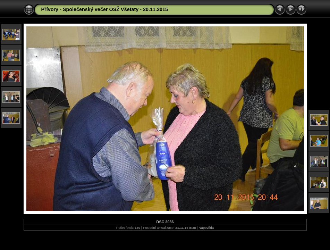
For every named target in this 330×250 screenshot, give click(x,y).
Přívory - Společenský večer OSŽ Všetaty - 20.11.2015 (104, 9)
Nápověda (206, 228)
